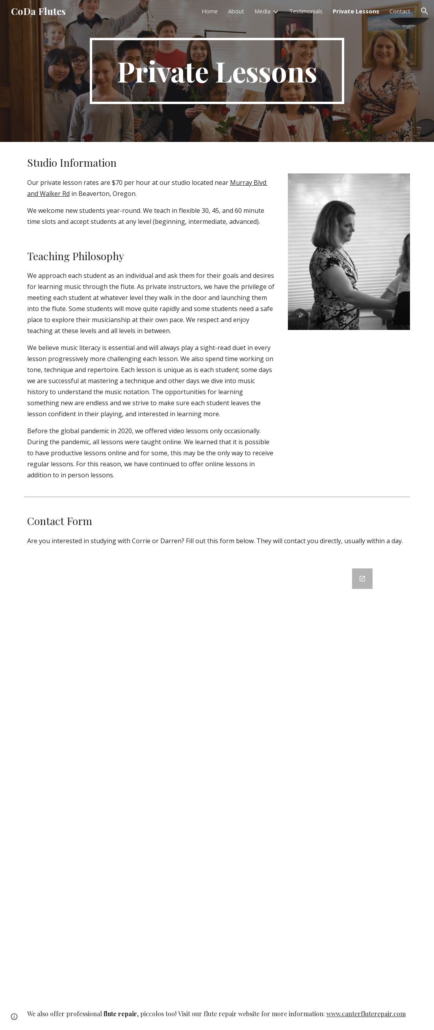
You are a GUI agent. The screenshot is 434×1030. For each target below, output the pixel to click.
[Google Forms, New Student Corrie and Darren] (217, 778)
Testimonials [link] (306, 11)
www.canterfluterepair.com (366, 1014)
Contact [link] (399, 11)
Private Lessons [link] (356, 11)
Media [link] (262, 11)
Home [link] (210, 11)
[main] (217, 71)
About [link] (236, 11)
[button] (424, 11)
